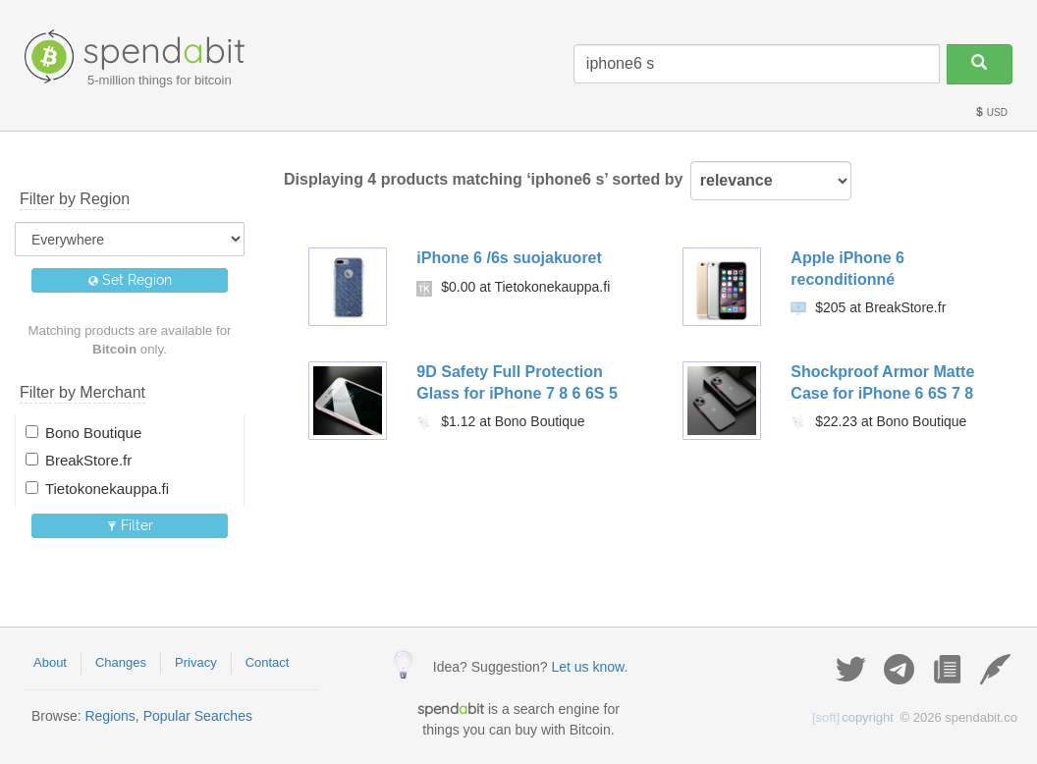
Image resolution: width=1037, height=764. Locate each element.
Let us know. (589, 667)
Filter (130, 525)
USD (991, 112)
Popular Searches (197, 716)
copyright (853, 717)
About (50, 662)
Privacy (196, 662)
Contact (268, 662)
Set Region (130, 280)
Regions (109, 716)
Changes (120, 662)
